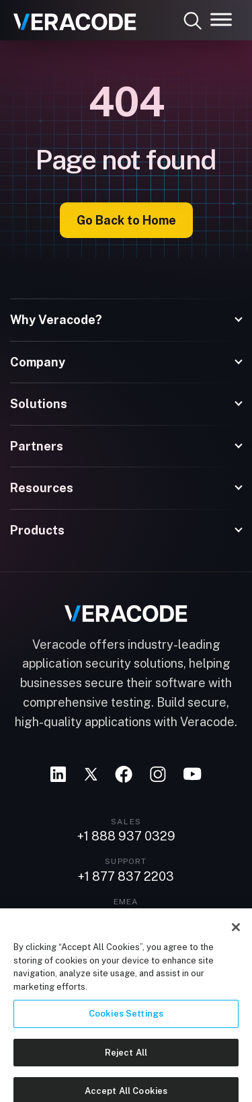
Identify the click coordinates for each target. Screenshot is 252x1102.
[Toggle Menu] (221, 19)
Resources (41, 488)
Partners (36, 446)
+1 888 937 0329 (126, 836)
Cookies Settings (126, 1032)
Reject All (126, 1071)
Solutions (38, 404)
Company (37, 362)
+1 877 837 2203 (126, 877)
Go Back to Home (126, 220)
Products (37, 530)
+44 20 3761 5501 (126, 917)
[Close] (236, 946)
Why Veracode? (56, 320)
